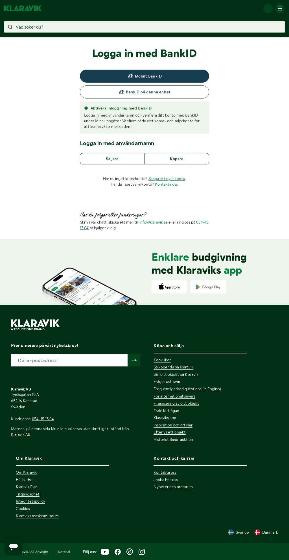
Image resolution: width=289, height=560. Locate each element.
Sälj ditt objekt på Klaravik (176, 374)
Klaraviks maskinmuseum (37, 516)
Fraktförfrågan (166, 410)
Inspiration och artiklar (173, 425)
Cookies (23, 508)
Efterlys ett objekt (170, 432)
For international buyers (174, 396)
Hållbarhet (25, 479)
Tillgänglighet (28, 494)
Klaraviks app (165, 417)
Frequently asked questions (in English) (187, 389)
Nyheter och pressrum (173, 486)
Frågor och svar (167, 381)
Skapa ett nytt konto (166, 178)
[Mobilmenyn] (280, 8)
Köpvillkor (162, 360)
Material (64, 552)
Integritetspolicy (30, 501)
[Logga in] (268, 8)
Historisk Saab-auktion (173, 439)
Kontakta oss (166, 184)
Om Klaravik (26, 472)
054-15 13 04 (43, 419)
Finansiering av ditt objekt (176, 403)
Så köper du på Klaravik (173, 367)
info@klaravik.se (153, 222)
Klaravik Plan (27, 486)
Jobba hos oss (166, 479)
